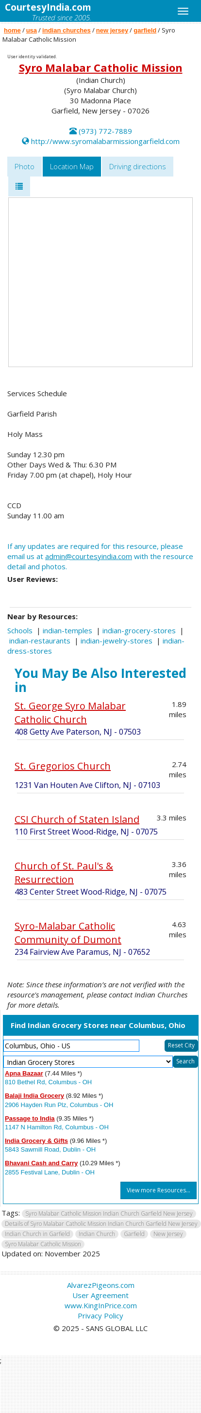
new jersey (112, 30)
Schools (20, 630)
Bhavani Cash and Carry (41, 1163)
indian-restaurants (39, 640)
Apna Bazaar (24, 1073)
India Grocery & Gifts (36, 1140)
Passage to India (30, 1118)
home (12, 30)
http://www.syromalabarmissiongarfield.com (105, 141)
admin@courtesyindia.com (88, 556)
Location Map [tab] (72, 166)
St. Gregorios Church (63, 765)
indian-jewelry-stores (116, 640)
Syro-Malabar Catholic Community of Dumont (68, 932)
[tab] (19, 186)
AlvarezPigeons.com (100, 1285)
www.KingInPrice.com (101, 1305)
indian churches (66, 30)
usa (31, 30)
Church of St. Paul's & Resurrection (64, 872)
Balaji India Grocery (34, 1095)
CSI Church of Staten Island (77, 819)
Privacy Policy (100, 1315)
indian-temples (67, 630)
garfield (145, 30)
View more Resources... (158, 1190)
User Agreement (100, 1295)
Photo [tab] (24, 166)
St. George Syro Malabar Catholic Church (70, 712)
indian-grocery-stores (139, 630)
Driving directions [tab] (137, 166)
